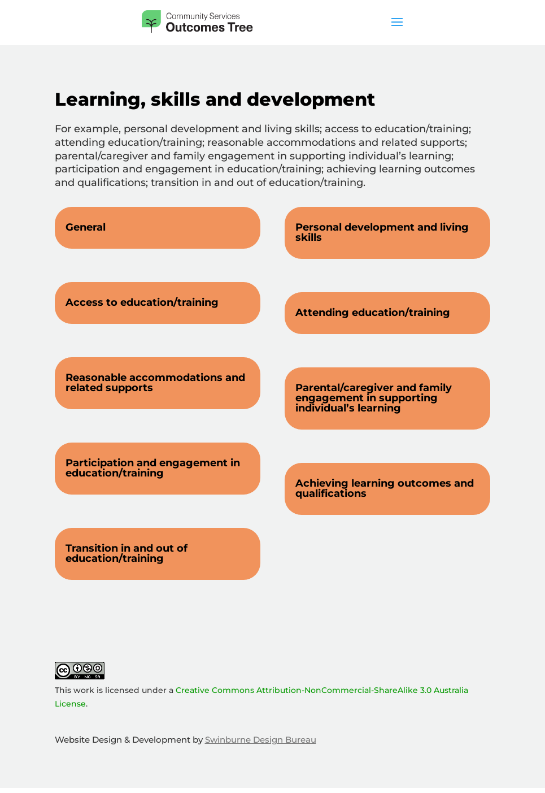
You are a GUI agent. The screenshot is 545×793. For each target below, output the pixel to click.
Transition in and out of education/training (127, 553)
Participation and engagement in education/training (153, 468)
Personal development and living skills (382, 232)
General (86, 227)
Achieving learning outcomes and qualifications (384, 488)
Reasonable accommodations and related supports (155, 382)
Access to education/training (142, 302)
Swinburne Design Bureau (260, 739)
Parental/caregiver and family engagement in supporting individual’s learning (373, 398)
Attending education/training (372, 312)
